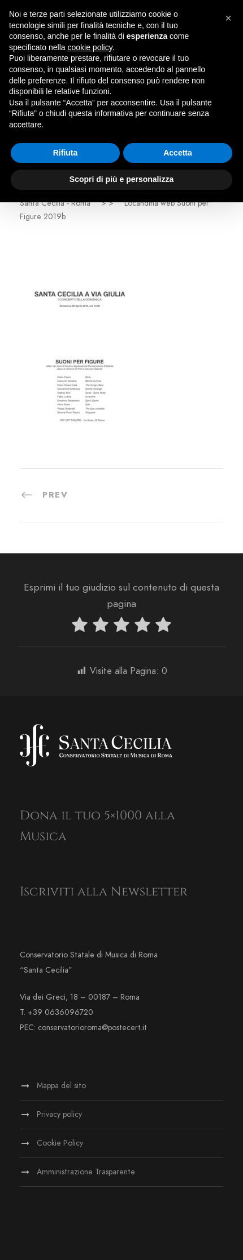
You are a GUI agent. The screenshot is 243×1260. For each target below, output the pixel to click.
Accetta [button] (177, 152)
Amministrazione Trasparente (86, 1171)
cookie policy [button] (90, 47)
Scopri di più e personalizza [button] (121, 179)
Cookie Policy (60, 1143)
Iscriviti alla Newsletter (104, 892)
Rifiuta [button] (65, 152)
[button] (228, 18)
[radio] (80, 626)
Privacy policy (59, 1114)
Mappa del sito (61, 1085)
